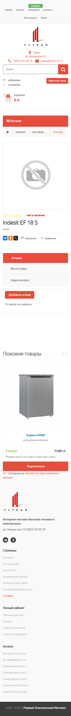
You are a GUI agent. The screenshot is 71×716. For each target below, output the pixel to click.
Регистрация (30, 18)
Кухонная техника (15, 685)
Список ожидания (15, 634)
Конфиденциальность (17, 589)
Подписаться (35, 466)
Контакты (47, 10)
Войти (44, 18)
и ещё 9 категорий (15, 691)
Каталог (20, 10)
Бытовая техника (41, 132)
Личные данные (13, 615)
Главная (8, 10)
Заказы (7, 621)
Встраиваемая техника (16, 660)
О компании (34, 10)
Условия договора (15, 576)
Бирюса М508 (36, 481)
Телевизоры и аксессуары (16, 672)
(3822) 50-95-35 (23, 60)
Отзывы (16, 258)
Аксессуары (18, 268)
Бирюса (44, 487)
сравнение (11, 84)
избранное (11, 80)
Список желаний (14, 627)
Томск (36, 52)
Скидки (35, 6)
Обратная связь (57, 80)
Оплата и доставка (15, 583)
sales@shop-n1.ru (52, 60)
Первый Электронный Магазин (44, 708)
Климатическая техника (16, 666)
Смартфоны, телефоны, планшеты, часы (16, 679)
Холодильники (60, 132)
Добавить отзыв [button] (19, 295)
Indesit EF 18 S (20, 222)
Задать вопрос (20, 280)
